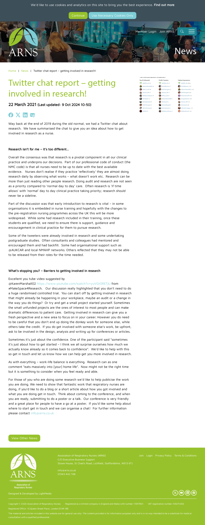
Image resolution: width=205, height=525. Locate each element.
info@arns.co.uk (42, 413)
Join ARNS (166, 31)
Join (141, 455)
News (24, 70)
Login (149, 455)
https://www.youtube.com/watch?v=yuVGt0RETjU (74, 283)
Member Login (146, 31)
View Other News (24, 438)
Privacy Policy (163, 455)
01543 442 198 (66, 474)
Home (12, 70)
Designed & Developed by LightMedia (29, 493)
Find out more (164, 5)
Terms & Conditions (185, 455)
